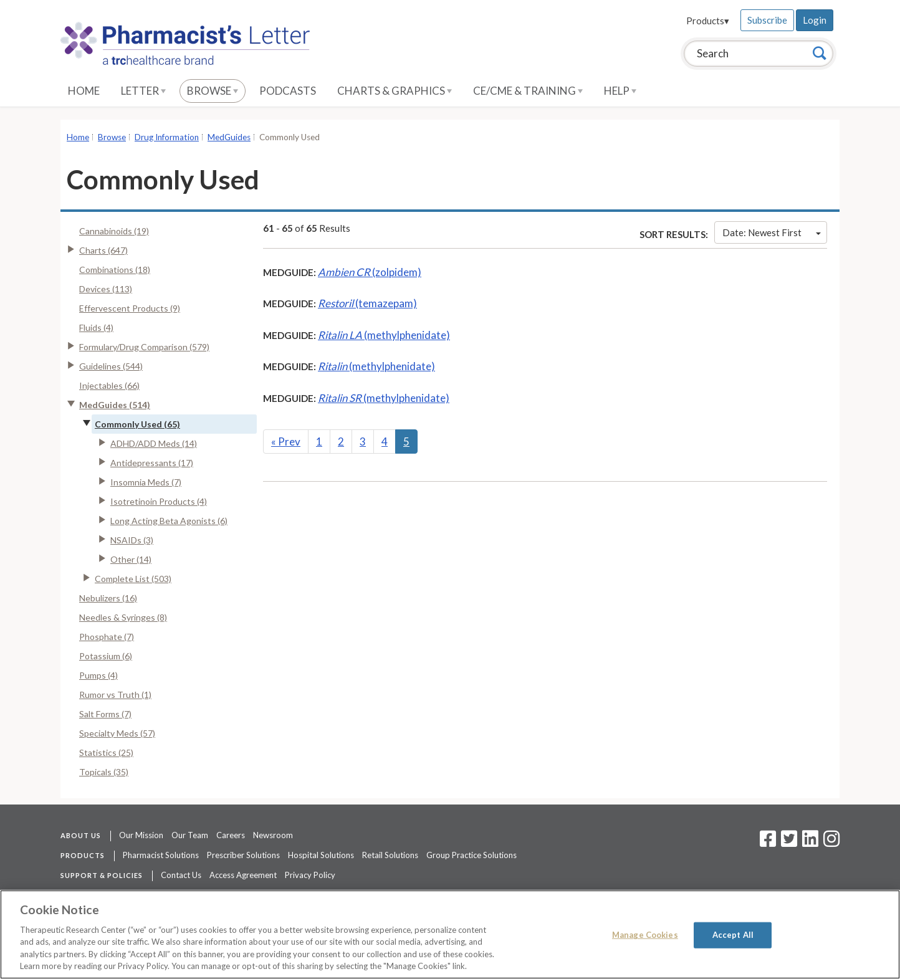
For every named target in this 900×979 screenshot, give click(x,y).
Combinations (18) (114, 269)
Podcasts (287, 90)
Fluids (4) (96, 327)
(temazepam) (367, 303)
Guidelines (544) (111, 366)
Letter (143, 90)
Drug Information (167, 137)
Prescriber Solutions (243, 855)
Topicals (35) (103, 771)
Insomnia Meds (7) (145, 482)
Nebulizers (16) (108, 598)
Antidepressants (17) (151, 462)
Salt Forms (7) (105, 714)
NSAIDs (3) (131, 540)
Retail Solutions (390, 855)
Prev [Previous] (285, 441)
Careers (230, 835)
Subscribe (767, 20)
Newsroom (273, 835)
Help (620, 90)
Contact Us (181, 875)
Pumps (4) (98, 675)
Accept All (733, 935)
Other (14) (130, 559)
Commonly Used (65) (137, 424)
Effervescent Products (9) (129, 308)
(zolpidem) (369, 272)
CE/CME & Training (528, 90)
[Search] (819, 53)
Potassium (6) (105, 656)
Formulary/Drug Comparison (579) (144, 346)
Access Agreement (243, 875)
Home (84, 90)
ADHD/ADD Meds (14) (153, 443)
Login (814, 20)
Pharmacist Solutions (161, 855)
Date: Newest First (771, 232)
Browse (212, 90)
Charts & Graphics (394, 90)
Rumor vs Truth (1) (115, 694)
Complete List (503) (133, 578)
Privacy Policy (310, 875)
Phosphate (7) (106, 636)
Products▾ (707, 20)
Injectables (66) (109, 385)
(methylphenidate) (384, 334)
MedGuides (229, 137)
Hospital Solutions (321, 855)
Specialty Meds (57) (117, 733)
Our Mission (141, 835)
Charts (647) (103, 250)
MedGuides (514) (114, 404)
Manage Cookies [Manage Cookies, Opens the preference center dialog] (645, 935)
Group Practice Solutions (471, 855)
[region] (450, 934)
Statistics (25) (106, 752)
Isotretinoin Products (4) (158, 501)
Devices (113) (105, 289)
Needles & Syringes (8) (123, 617)
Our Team (189, 835)
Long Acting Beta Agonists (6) (168, 520)
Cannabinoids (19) (114, 231)
